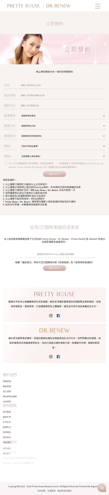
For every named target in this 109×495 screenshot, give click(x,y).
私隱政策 (51, 490)
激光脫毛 (7, 426)
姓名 (7, 85)
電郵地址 (9, 105)
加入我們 (7, 387)
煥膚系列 (7, 416)
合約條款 (42, 490)
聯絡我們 (7, 382)
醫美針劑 (7, 406)
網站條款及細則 (64, 490)
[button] (98, 6)
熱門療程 (7, 401)
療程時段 (9, 136)
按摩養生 (7, 421)
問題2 (7, 156)
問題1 (7, 146)
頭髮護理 (7, 431)
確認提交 (54, 174)
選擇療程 (9, 115)
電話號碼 (9, 95)
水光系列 (7, 411)
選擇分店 (9, 126)
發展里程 (7, 377)
